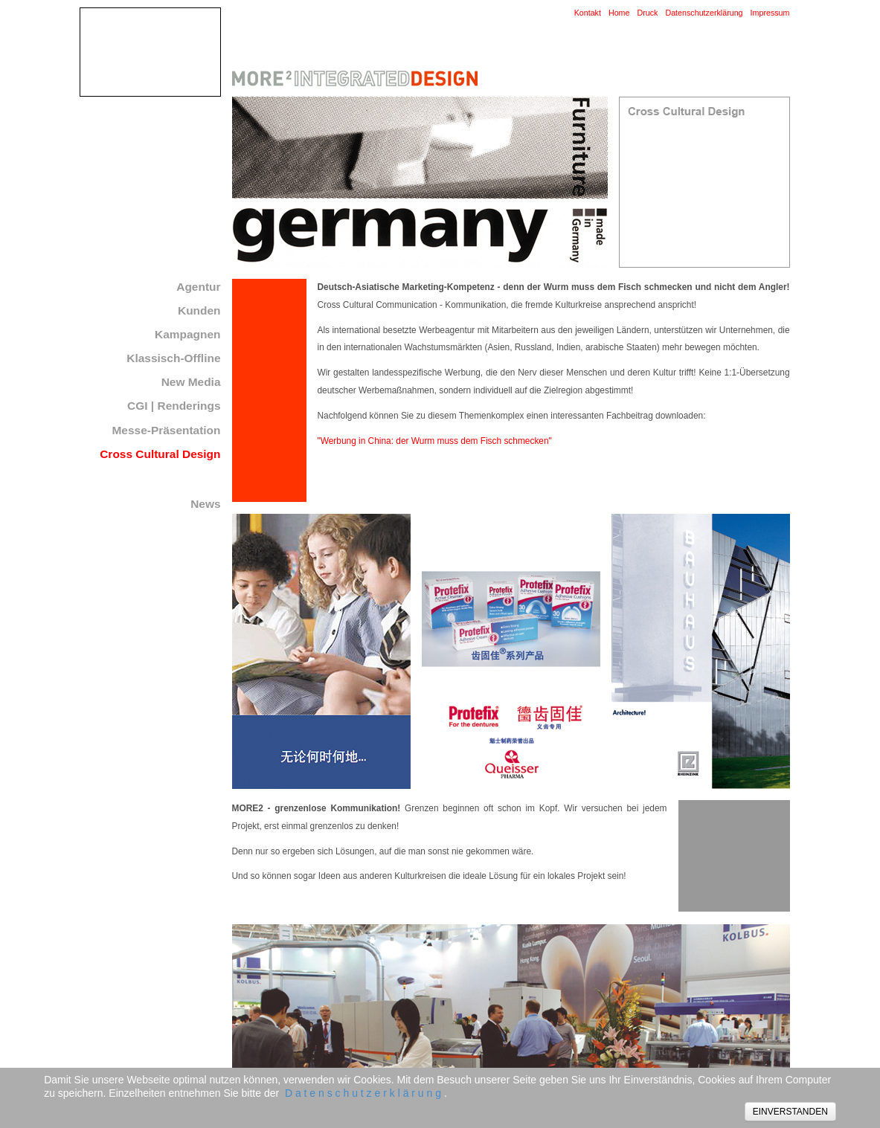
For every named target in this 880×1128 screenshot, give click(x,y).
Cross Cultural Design (160, 454)
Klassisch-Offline (173, 358)
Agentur (198, 286)
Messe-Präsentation (166, 430)
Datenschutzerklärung (703, 12)
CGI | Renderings (173, 405)
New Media (191, 382)
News (205, 503)
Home (619, 12)
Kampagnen (187, 334)
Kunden (199, 310)
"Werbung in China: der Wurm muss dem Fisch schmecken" (435, 441)
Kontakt (587, 12)
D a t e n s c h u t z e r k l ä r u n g (363, 1093)
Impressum (770, 12)
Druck (647, 12)
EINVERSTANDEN (790, 1111)
